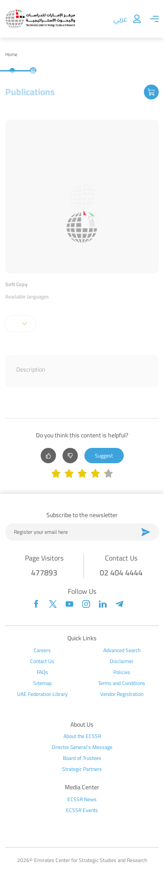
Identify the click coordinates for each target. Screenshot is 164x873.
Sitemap (42, 683)
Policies (121, 672)
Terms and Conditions (121, 683)
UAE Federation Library (42, 694)
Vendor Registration (121, 694)
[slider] (82, 474)
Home (11, 54)
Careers (42, 650)
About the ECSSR (82, 736)
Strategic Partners (82, 769)
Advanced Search (121, 650)
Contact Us (42, 661)
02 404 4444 (121, 572)
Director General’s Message (82, 747)
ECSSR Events (82, 810)
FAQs (42, 672)
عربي (120, 19)
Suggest (104, 456)
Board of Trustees (82, 758)
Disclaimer (121, 661)
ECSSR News (82, 799)
